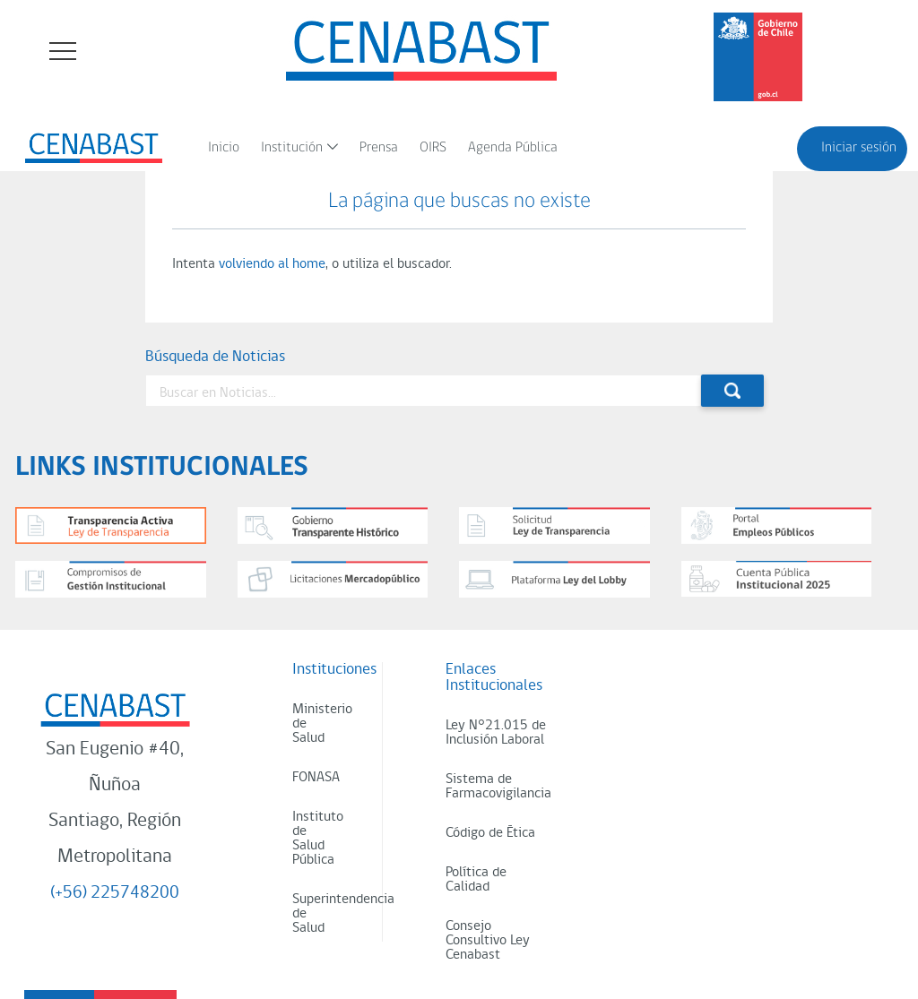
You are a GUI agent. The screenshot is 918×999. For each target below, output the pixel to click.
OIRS (433, 148)
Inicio (223, 148)
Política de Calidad (476, 880)
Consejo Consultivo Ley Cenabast (488, 940)
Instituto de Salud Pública (317, 838)
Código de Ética (490, 833)
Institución (292, 148)
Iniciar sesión (858, 148)
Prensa (378, 148)
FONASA (316, 778)
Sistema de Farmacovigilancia (498, 786)
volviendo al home (272, 264)
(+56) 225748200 (115, 893)
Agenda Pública (513, 148)
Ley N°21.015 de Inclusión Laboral (496, 733)
